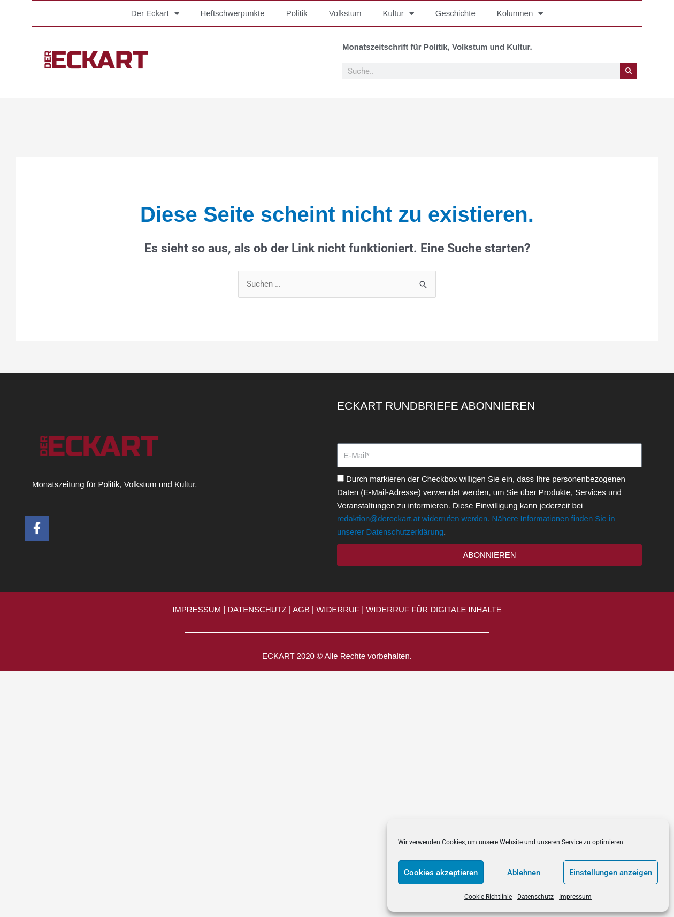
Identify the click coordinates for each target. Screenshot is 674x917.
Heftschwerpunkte (233, 13)
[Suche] (628, 71)
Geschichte (455, 13)
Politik (297, 13)
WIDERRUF (337, 609)
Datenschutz (535, 896)
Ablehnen (523, 872)
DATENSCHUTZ (257, 609)
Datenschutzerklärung (405, 531)
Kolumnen (520, 13)
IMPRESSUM (196, 609)
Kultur (398, 13)
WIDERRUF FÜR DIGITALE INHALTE (434, 609)
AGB (301, 609)
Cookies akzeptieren (441, 872)
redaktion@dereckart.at (378, 518)
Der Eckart (155, 13)
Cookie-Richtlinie (488, 896)
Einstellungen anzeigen (610, 872)
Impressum (575, 896)
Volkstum (345, 13)
